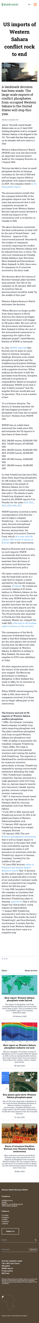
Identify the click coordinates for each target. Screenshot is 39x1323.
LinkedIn (5, 1224)
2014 (4, 505)
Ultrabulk (17, 586)
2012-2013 (28, 502)
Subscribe (33, 1249)
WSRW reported (18, 347)
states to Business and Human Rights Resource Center (18, 867)
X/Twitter (5, 1215)
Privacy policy (7, 1271)
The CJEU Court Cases (11, 1263)
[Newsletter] (15, 1249)
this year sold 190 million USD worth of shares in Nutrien (17, 539)
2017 (19, 505)
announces (16, 901)
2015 (9, 505)
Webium (25, 1315)
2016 (14, 505)
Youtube (4, 1219)
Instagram (5, 1217)
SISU (9, 1315)
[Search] (17, 1240)
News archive (31, 970)
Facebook (5, 1222)
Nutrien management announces (19, 836)
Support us (10, 1231)
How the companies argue (12, 1261)
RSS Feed (5, 1273)
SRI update (6, 1266)
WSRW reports (7, 1268)
